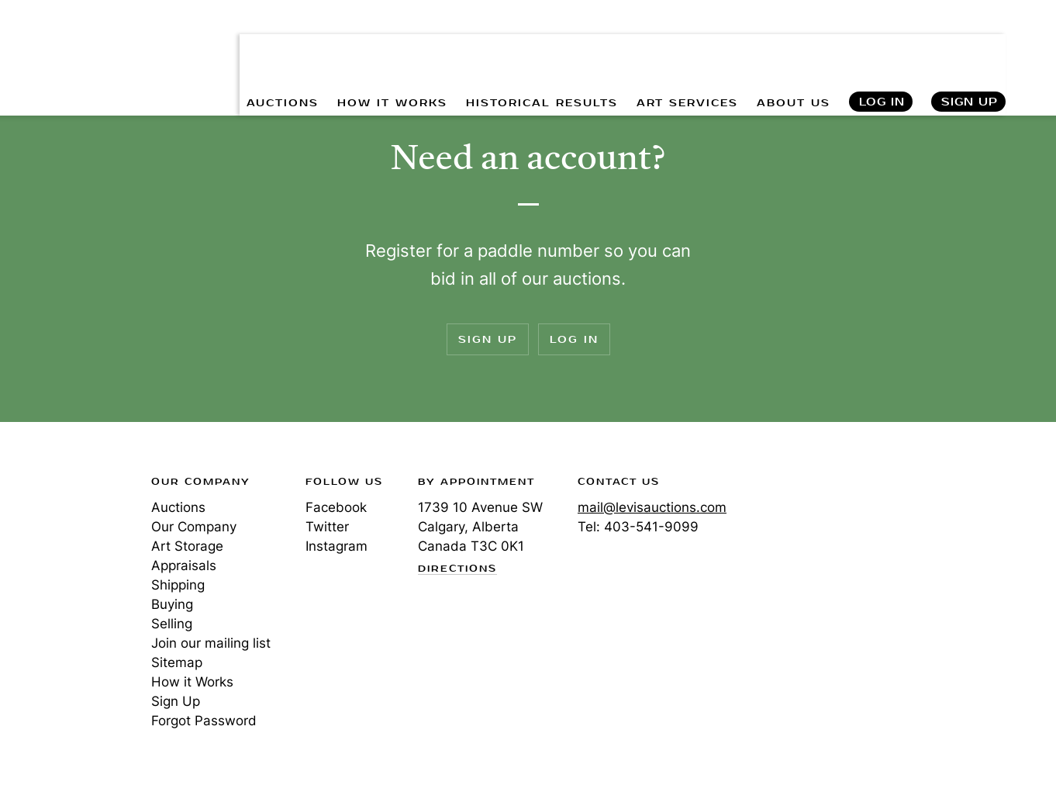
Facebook (336, 507)
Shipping (178, 585)
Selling (171, 623)
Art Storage (187, 546)
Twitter (327, 526)
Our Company (193, 526)
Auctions (178, 507)
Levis (66, 536)
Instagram (336, 546)
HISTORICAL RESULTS (539, 47)
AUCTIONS (278, 47)
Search (1029, 46)
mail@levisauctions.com (652, 507)
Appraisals (183, 565)
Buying (172, 604)
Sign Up (969, 47)
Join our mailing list (211, 643)
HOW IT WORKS (388, 47)
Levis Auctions (70, 33)
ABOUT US (792, 47)
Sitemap (176, 662)
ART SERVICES (685, 47)
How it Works (192, 682)
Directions (457, 569)
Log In (881, 47)
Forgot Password (204, 720)
